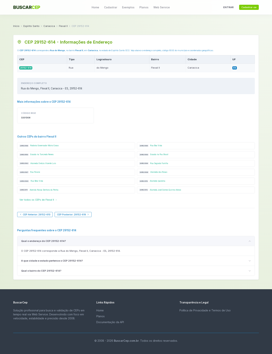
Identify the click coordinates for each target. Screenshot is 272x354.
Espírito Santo (31, 25)
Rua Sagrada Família (153, 163)
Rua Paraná (29, 172)
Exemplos (128, 7)
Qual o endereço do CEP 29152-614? (43, 240)
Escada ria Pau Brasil (153, 154)
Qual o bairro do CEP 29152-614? (41, 270)
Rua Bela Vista (31, 181)
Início (16, 25)
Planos (143, 7)
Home (95, 7)
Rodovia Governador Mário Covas (39, 146)
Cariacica (49, 25)
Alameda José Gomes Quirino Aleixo (160, 190)
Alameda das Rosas (153, 172)
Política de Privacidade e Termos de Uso (205, 310)
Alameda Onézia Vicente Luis (37, 163)
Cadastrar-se (249, 7)
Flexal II (63, 25)
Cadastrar (110, 7)
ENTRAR (228, 7)
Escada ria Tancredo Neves (36, 154)
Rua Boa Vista (150, 146)
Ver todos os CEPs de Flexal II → (38, 199)
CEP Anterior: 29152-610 (34, 214)
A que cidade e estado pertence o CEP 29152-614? (52, 260)
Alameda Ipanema (152, 181)
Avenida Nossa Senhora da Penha (38, 190)
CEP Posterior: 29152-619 (73, 214)
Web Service (161, 7)
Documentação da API (110, 322)
